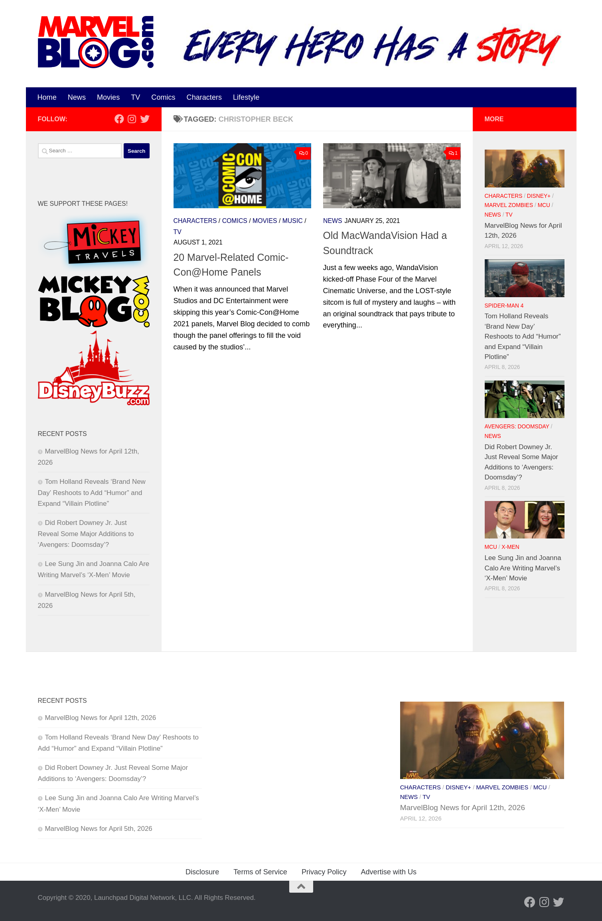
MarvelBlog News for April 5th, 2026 (98, 828)
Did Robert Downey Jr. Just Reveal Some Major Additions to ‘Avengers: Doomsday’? (86, 533)
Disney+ (539, 196)
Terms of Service (260, 872)
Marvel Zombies (509, 205)
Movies (108, 97)
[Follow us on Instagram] (132, 119)
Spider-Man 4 (504, 306)
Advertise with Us (388, 872)
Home (47, 97)
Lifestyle (246, 97)
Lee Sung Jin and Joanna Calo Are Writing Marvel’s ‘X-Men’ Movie (523, 568)
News (77, 97)
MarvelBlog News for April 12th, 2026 (100, 718)
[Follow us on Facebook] (119, 119)
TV (135, 97)
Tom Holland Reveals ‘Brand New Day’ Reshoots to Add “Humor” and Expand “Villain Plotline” (92, 492)
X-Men (510, 547)
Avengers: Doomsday (517, 427)
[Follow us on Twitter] (145, 119)
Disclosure (202, 872)
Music (292, 220)
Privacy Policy (324, 872)
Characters (204, 97)
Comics (163, 97)
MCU (544, 205)
